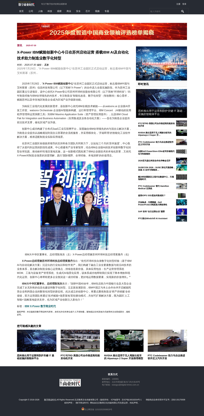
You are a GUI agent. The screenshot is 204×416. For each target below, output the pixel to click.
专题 (107, 11)
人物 (40, 11)
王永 (46, 65)
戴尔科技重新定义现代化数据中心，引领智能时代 (156, 178)
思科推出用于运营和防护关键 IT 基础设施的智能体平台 (35, 357)
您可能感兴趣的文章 (29, 326)
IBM (27, 306)
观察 (59, 11)
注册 (178, 4)
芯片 (88, 11)
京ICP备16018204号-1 (132, 400)
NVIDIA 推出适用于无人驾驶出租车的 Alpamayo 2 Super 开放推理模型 (123, 357)
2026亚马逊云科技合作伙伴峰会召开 (154, 160)
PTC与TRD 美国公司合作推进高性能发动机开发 (156, 124)
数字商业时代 (48, 306)
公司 (31, 11)
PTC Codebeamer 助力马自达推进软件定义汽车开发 (156, 143)
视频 (97, 11)
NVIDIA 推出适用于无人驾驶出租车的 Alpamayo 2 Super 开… (154, 134)
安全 (78, 11)
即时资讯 (143, 84)
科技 (50, 11)
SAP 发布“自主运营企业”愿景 (151, 211)
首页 (21, 11)
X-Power (35, 306)
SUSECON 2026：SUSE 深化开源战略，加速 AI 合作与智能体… (156, 168)
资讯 (19, 45)
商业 (69, 11)
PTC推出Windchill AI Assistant (152, 218)
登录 (184, 4)
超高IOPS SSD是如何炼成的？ (152, 195)
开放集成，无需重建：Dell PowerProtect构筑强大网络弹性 (152, 203)
